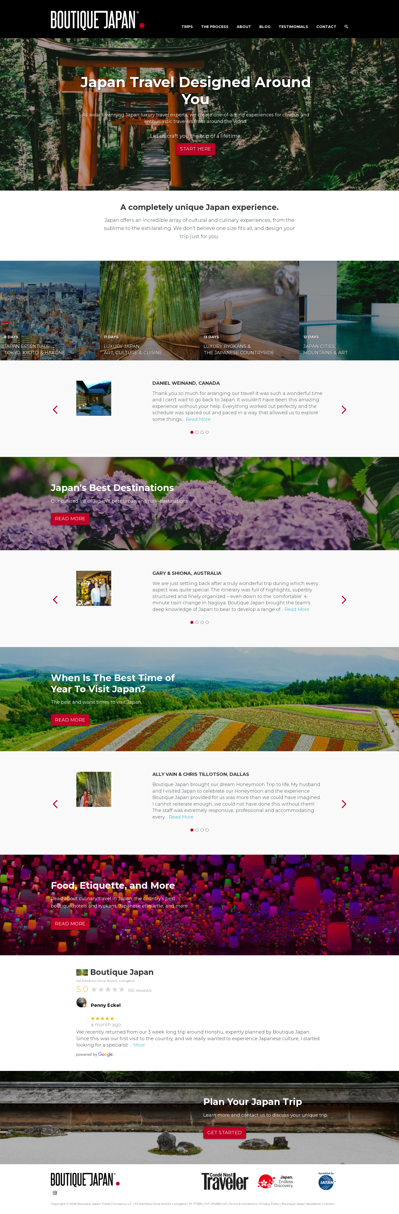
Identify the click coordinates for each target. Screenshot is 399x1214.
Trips (187, 26)
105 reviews (139, 990)
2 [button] (196, 432)
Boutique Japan (98, 20)
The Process (215, 26)
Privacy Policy (269, 1204)
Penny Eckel (106, 1005)
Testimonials (293, 26)
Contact (326, 26)
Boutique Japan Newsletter (301, 1204)
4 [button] (207, 432)
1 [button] (191, 432)
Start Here (195, 149)
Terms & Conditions (243, 1204)
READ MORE (70, 518)
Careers (329, 1204)
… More (137, 1045)
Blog (264, 26)
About (244, 26)
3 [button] (202, 432)
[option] (199, 406)
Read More (198, 419)
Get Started (224, 1132)
